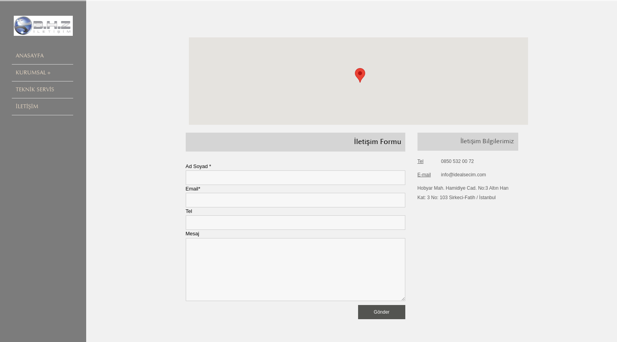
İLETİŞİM (27, 106)
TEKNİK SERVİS (35, 89)
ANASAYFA (30, 55)
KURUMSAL (31, 72)
